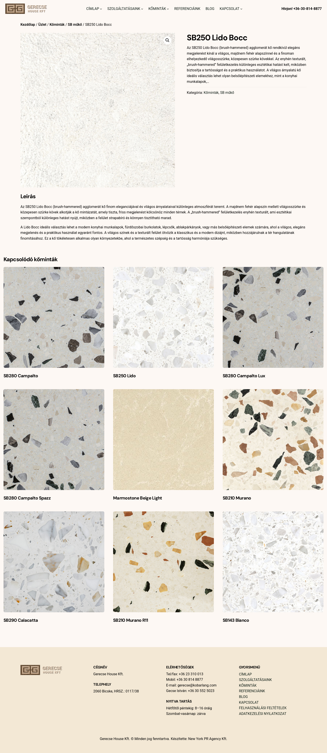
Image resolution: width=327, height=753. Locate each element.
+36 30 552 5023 (200, 691)
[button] (167, 40)
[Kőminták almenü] (168, 9)
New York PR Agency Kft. (207, 739)
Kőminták (157, 9)
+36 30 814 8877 (189, 679)
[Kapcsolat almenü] (241, 9)
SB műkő (75, 24)
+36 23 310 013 (190, 674)
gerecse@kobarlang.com (197, 685)
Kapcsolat (229, 9)
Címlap (92, 9)
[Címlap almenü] (101, 9)
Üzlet (42, 24)
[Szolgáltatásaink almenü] (142, 9)
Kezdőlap (27, 24)
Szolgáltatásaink (123, 9)
